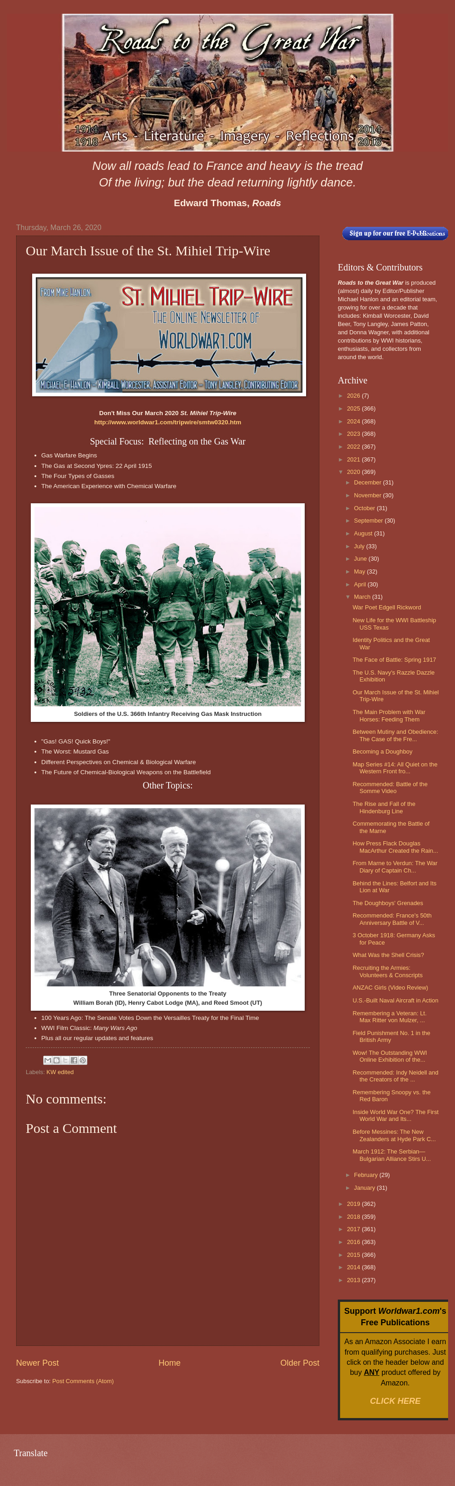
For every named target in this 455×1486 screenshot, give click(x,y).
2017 (354, 1229)
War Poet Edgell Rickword (387, 607)
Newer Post (37, 1363)
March (363, 596)
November (368, 495)
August (364, 533)
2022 (354, 446)
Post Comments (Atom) (83, 1381)
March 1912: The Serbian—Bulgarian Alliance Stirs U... (392, 1155)
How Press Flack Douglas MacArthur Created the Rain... (395, 847)
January (365, 1187)
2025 (354, 408)
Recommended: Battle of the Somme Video (390, 787)
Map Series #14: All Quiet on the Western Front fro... (395, 768)
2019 (354, 1203)
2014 (354, 1267)
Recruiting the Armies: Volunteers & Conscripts (387, 971)
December (368, 482)
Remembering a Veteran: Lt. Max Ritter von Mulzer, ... (390, 1017)
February (366, 1174)
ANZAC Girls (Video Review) (390, 987)
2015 (354, 1254)
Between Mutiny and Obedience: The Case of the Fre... (395, 735)
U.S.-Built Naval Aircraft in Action (395, 1000)
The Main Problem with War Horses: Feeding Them (389, 715)
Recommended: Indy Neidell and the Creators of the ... (395, 1076)
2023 (354, 433)
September (369, 520)
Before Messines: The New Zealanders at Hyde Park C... (394, 1135)
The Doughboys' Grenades (388, 903)
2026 (354, 395)
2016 (354, 1241)
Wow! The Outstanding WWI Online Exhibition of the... (390, 1056)
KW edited (60, 1072)
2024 (354, 421)
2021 (354, 459)
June (361, 558)
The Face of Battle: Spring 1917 (394, 659)
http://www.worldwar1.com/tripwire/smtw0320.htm (167, 422)
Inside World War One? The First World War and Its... (395, 1115)
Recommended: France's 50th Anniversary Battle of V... (392, 919)
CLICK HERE (395, 1401)
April (360, 584)
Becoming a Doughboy (382, 751)
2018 (354, 1216)
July (360, 546)
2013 (354, 1280)
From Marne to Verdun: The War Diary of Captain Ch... (395, 866)
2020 (354, 471)
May (360, 571)
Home (170, 1363)
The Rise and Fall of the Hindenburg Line (384, 807)
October (365, 508)
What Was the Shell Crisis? (388, 954)
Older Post (299, 1363)
